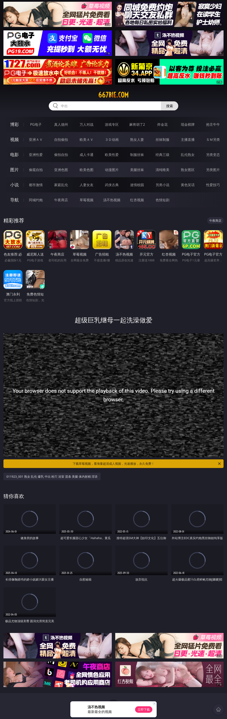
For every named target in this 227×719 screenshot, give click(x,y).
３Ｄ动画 (112, 139)
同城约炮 (36, 200)
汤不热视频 (111, 200)
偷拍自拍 (61, 154)
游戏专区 (112, 124)
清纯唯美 (162, 169)
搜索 (169, 106)
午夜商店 (61, 200)
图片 (14, 170)
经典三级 (162, 154)
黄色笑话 (188, 184)
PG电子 (35, 124)
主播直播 (188, 139)
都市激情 (36, 184)
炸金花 (162, 124)
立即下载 (144, 709)
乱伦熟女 (188, 154)
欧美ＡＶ (86, 139)
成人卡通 (86, 154)
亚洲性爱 (36, 154)
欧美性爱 (112, 154)
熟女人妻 (137, 139)
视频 (14, 139)
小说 (14, 185)
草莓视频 (86, 200)
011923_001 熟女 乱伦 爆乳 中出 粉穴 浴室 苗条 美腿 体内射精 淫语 (52, 476)
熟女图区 (188, 169)
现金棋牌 (188, 124)
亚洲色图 (61, 169)
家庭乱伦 (61, 184)
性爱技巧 (213, 184)
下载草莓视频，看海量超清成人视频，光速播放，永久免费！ (147, 463)
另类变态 (213, 154)
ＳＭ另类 (213, 139)
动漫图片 (112, 169)
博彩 (14, 124)
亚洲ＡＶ (36, 139)
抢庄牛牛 (213, 124)
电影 (14, 154)
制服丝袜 (137, 154)
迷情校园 (137, 184)
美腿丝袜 (137, 169)
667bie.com (113, 95)
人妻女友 (86, 184)
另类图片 (213, 169)
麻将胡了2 (137, 124)
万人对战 (86, 124)
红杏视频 (137, 200)
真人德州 (61, 124)
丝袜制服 (162, 139)
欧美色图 (86, 169)
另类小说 (162, 184)
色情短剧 (162, 200)
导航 (14, 200)
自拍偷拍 (61, 139)
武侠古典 (112, 184)
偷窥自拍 (36, 169)
